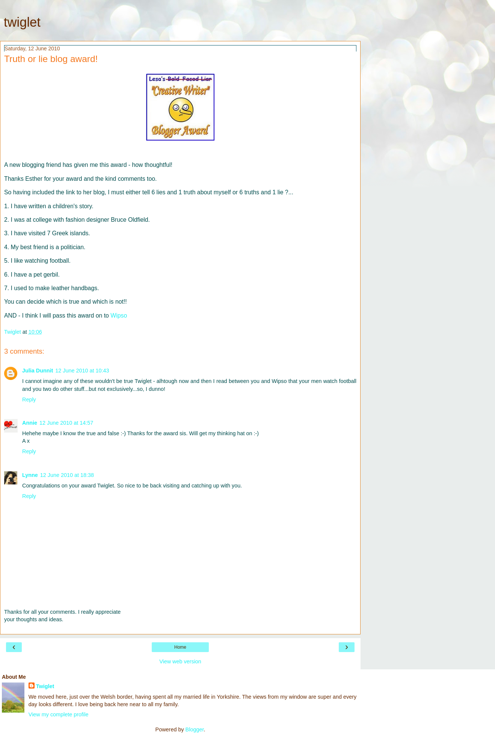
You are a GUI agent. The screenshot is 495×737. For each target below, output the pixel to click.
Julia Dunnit (37, 371)
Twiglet (45, 686)
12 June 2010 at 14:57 (66, 423)
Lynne (30, 475)
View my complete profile (59, 714)
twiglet (22, 22)
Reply (29, 399)
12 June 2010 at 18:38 (67, 475)
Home (180, 647)
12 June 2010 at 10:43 (82, 371)
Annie (29, 423)
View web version (180, 661)
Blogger (195, 729)
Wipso (118, 315)
